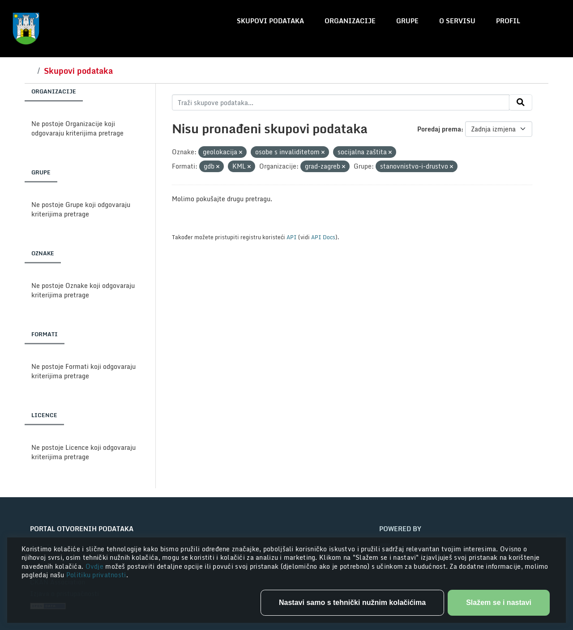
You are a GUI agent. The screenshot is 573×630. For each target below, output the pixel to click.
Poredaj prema (439, 129)
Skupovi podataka (270, 21)
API (291, 237)
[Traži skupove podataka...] (341, 102)
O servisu (457, 21)
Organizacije (350, 21)
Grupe (407, 21)
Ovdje (96, 566)
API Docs (323, 237)
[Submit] (520, 102)
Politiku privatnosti (96, 575)
